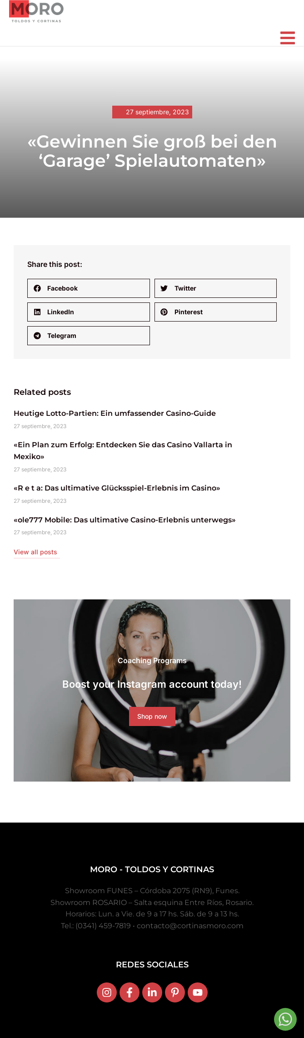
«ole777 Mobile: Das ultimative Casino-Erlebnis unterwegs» (125, 520)
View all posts (35, 552)
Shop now (152, 716)
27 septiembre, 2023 (157, 112)
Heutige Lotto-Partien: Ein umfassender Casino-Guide (115, 413)
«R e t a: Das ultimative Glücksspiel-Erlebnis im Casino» (117, 488)
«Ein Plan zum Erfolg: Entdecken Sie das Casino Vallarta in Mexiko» (123, 450)
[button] (88, 288)
